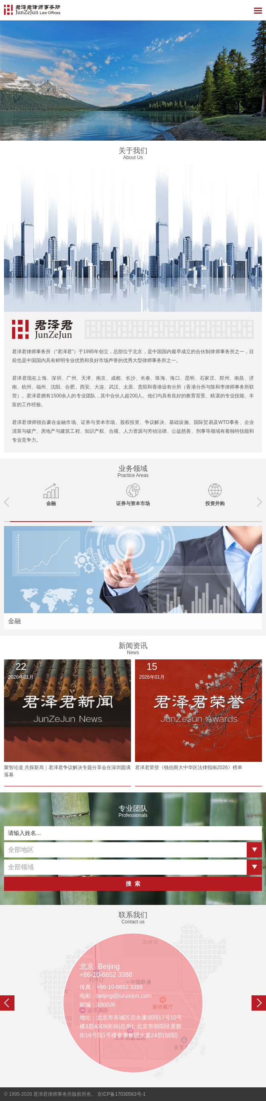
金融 (14, 621)
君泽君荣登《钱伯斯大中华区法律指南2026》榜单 (188, 767)
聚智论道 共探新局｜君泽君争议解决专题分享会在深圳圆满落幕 (67, 771)
